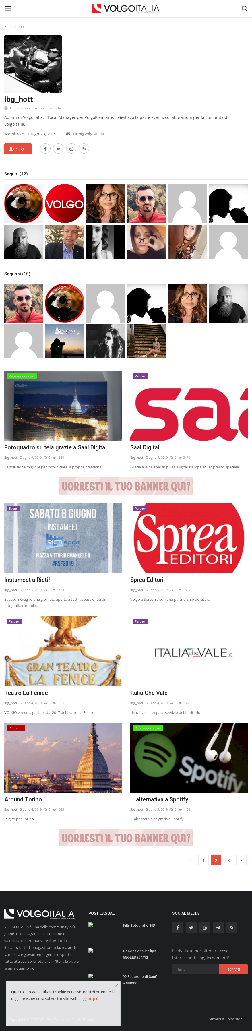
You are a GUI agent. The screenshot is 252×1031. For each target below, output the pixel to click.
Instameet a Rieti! (27, 579)
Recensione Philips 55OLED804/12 (139, 954)
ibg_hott (10, 457)
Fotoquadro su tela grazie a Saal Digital (55, 447)
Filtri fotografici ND (139, 925)
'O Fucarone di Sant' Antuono (140, 979)
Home (8, 26)
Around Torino (23, 799)
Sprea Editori (147, 579)
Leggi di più (88, 998)
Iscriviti (233, 969)
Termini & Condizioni (225, 1019)
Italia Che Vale (149, 692)
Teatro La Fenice (26, 692)
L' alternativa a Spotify (159, 799)
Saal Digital (144, 447)
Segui (18, 149)
